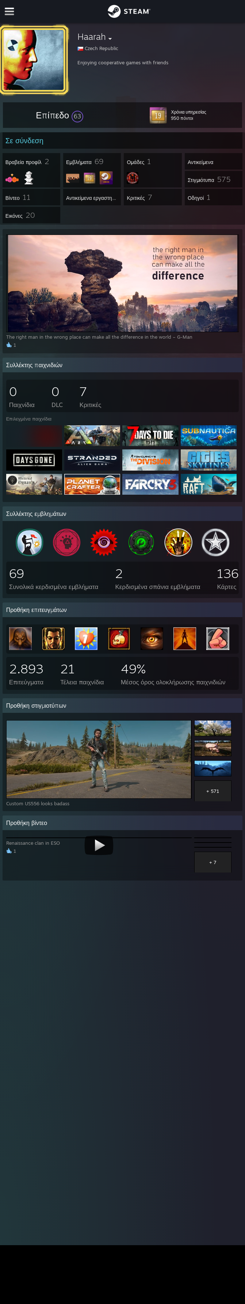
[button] (59, 115)
